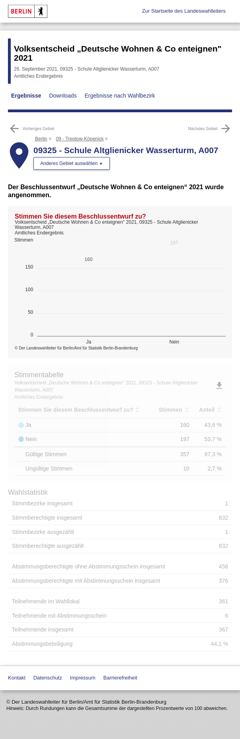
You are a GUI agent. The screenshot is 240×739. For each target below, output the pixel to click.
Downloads (62, 95)
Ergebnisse (26, 95)
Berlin (41, 139)
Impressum (83, 678)
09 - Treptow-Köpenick (79, 139)
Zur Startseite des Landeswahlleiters (184, 11)
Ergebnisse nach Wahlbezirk (120, 95)
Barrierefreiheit (120, 678)
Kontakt (16, 678)
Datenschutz (47, 678)
